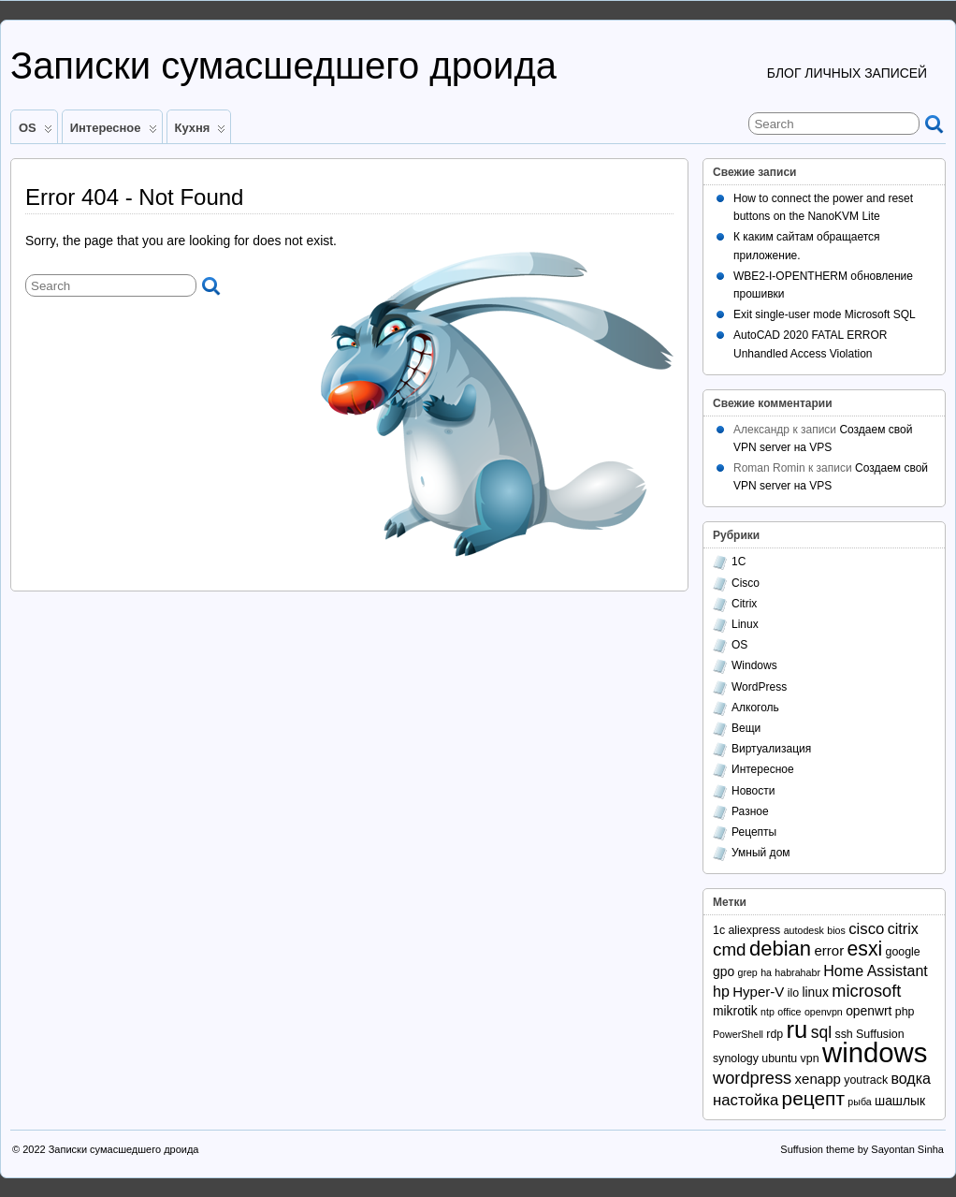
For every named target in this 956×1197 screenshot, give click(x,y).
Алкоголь (755, 707)
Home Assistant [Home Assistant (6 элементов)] (875, 970)
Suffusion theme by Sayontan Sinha (862, 1149)
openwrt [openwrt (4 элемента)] (868, 1010)
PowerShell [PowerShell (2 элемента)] (738, 1034)
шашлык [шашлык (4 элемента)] (900, 1100)
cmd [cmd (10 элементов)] (729, 949)
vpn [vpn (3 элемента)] (810, 1058)
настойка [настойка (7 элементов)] (745, 1100)
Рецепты (753, 832)
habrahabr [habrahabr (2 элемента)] (797, 972)
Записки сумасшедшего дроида (283, 65)
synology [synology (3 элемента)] (736, 1058)
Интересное (113, 132)
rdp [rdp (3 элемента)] (774, 1034)
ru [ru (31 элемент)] (797, 1029)
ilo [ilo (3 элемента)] (793, 993)
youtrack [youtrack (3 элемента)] (866, 1080)
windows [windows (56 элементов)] (874, 1052)
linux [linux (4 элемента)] (815, 992)
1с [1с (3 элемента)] (719, 930)
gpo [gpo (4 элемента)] (723, 971)
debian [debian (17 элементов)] (780, 948)
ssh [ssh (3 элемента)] (843, 1034)
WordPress (759, 686)
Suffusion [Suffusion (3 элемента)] (880, 1034)
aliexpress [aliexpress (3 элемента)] (754, 930)
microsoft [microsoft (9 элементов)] (866, 990)
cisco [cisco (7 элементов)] (866, 929)
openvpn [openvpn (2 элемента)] (823, 1011)
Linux (745, 624)
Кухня (200, 132)
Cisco (745, 583)
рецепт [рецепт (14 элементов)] (813, 1098)
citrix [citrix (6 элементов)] (903, 928)
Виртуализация (771, 748)
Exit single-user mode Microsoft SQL (824, 314)
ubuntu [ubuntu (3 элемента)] (779, 1058)
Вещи (745, 728)
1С (738, 561)
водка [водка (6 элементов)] (911, 1078)
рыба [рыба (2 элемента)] (859, 1101)
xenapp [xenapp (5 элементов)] (818, 1079)
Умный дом (760, 852)
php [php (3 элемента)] (905, 1011)
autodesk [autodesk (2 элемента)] (804, 930)
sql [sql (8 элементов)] (821, 1032)
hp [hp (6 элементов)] (721, 991)
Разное (750, 811)
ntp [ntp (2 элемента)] (767, 1011)
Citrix (744, 603)
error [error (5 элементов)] (829, 950)
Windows (754, 665)
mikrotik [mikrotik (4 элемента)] (735, 1010)
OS (35, 132)
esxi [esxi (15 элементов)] (865, 948)
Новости (753, 790)
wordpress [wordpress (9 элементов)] (752, 1078)
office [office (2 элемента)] (789, 1011)
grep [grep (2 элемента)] (747, 972)
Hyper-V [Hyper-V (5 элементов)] (758, 992)
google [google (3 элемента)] (903, 951)
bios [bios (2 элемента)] (836, 930)
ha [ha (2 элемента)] (766, 972)
